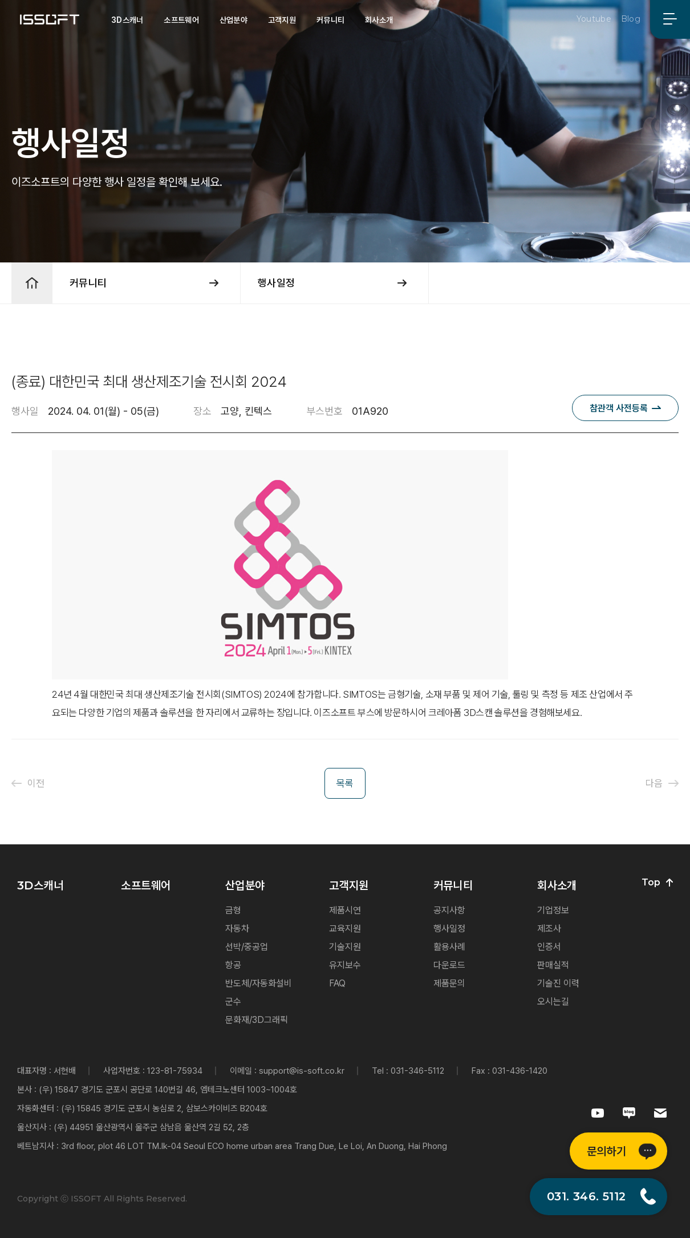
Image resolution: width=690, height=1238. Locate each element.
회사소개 (379, 20)
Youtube (594, 19)
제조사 (549, 928)
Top (657, 883)
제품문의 (449, 983)
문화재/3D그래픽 (256, 1019)
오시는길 (553, 1001)
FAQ (337, 983)
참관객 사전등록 (619, 408)
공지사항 (449, 910)
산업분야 (233, 20)
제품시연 (345, 910)
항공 (233, 965)
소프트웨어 (181, 20)
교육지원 (345, 928)
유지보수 (345, 965)
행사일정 (449, 928)
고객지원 (282, 20)
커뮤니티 (330, 20)
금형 (233, 910)
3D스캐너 (127, 20)
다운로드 (449, 965)
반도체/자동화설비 (258, 983)
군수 (233, 1001)
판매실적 (553, 965)
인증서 (549, 946)
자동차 (237, 928)
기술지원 (345, 946)
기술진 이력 (558, 983)
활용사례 (449, 946)
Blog (630, 19)
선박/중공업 (246, 946)
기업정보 (553, 910)
